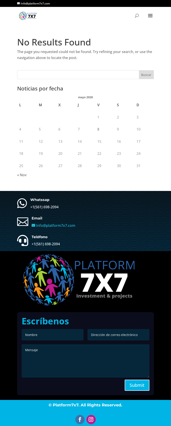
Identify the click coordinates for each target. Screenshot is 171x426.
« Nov (21, 174)
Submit (137, 385)
